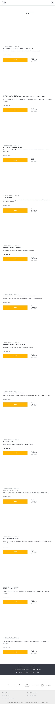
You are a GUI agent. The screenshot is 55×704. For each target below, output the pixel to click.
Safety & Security (31, 695)
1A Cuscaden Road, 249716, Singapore (28, 672)
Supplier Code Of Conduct (8, 698)
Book (15, 59)
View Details (7, 55)
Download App (6, 695)
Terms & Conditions (32, 692)
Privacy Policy (5, 692)
